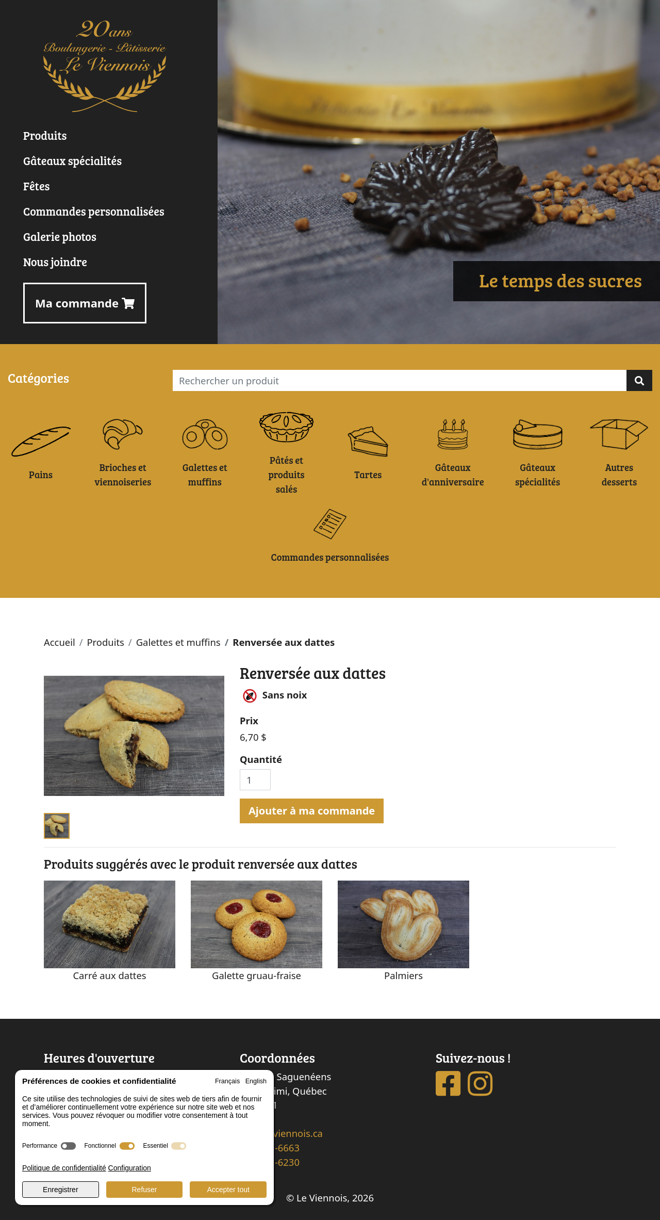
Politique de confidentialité (64, 1168)
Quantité (261, 759)
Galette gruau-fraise (256, 975)
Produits (105, 642)
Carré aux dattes (109, 975)
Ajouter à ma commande (312, 811)
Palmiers (403, 975)
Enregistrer (60, 1189)
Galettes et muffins (178, 642)
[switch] (68, 1146)
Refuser (144, 1189)
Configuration (129, 1168)
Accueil (59, 642)
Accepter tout (228, 1189)
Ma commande (85, 303)
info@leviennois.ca (281, 1133)
